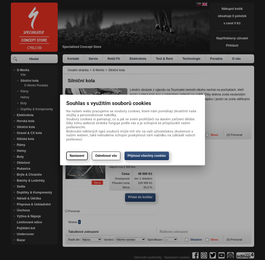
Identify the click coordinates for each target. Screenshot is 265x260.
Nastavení (77, 156)
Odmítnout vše (106, 156)
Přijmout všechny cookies (147, 156)
